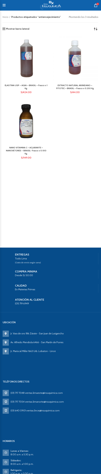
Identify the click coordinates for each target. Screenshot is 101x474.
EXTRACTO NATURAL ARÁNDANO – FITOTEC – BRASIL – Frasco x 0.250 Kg (75, 87)
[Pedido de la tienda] (95, 28)
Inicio (5, 17)
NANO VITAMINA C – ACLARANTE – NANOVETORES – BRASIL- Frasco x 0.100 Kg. (26, 150)
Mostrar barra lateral (17, 29)
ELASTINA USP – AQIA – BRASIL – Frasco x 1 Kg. (26, 87)
